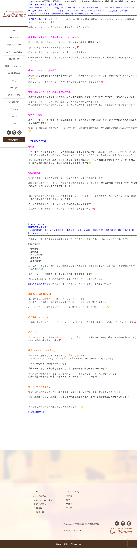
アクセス (14, 109)
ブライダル (14, 87)
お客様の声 (14, 102)
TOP (14, 30)
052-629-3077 (77, 530)
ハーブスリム (14, 37)
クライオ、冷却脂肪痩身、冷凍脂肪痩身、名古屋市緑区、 (82, 10)
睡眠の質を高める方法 (38, 284)
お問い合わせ (14, 140)
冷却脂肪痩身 (14, 73)
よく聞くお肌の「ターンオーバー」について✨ (49, 19)
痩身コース (71, 496)
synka (97, 13)
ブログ (14, 116)
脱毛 (14, 80)
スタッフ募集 (14, 95)
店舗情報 (37, 508)
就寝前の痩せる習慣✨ (38, 227)
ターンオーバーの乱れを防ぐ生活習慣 (45, 4)
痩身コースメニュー (14, 66)
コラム (45, 7)
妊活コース (14, 59)
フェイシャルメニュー (14, 52)
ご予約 (14, 123)
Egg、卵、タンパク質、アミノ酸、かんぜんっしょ (78, 7)
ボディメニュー (14, 44)
